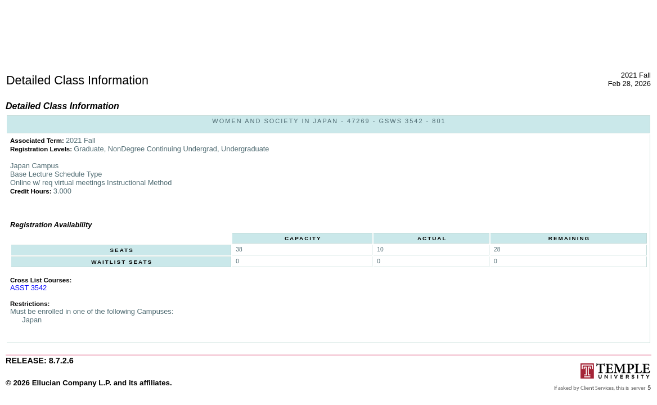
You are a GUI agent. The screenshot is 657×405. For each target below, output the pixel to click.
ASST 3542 (28, 288)
